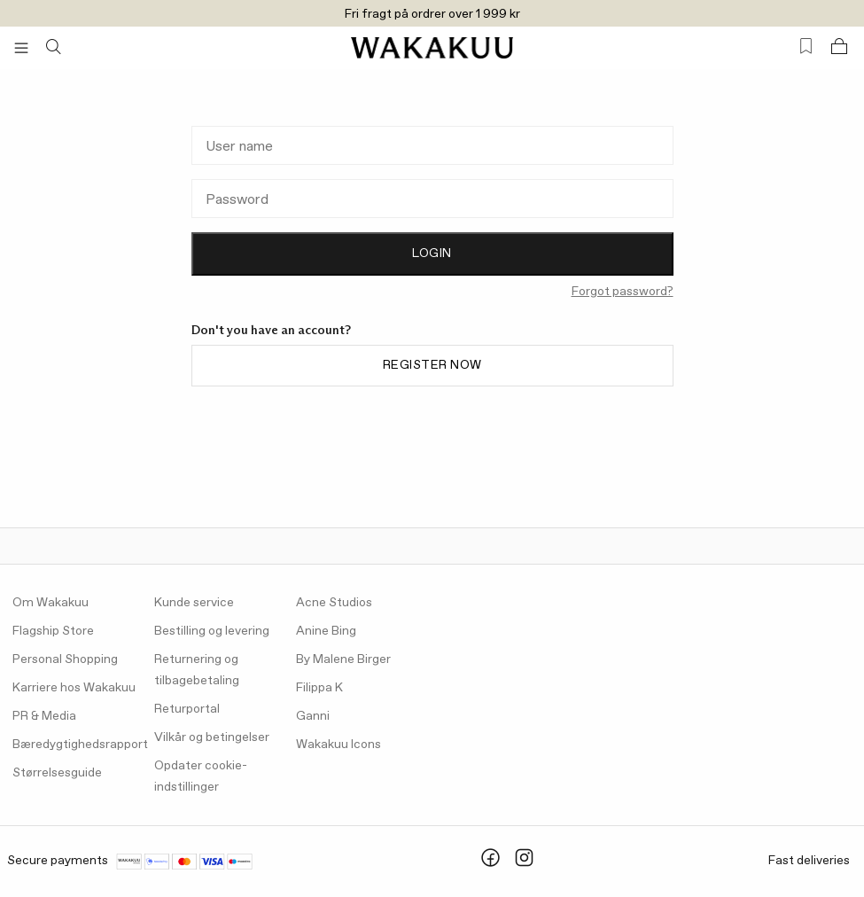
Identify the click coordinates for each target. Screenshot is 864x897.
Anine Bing (326, 631)
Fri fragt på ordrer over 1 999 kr (432, 14)
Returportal (187, 709)
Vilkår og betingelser (211, 737)
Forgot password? (622, 292)
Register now (432, 365)
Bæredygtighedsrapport (80, 745)
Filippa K (319, 688)
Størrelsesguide (57, 773)
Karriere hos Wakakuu (74, 688)
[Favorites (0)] (806, 46)
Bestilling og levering (211, 631)
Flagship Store (53, 631)
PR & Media (44, 716)
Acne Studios (334, 603)
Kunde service (194, 603)
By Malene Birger (343, 659)
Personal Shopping (65, 659)
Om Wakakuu (50, 603)
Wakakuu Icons (338, 745)
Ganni (313, 716)
